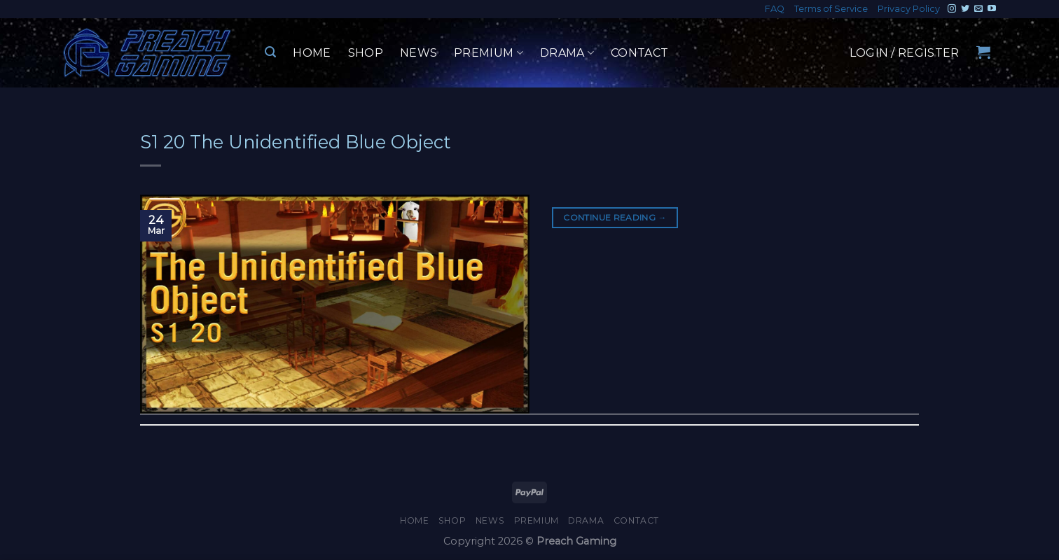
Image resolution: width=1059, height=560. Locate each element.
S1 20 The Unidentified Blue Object (295, 142)
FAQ (774, 9)
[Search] (270, 52)
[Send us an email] (978, 9)
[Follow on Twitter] (965, 9)
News (418, 52)
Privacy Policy (909, 9)
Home (312, 52)
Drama (567, 53)
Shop (365, 52)
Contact (639, 52)
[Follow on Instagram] (952, 9)
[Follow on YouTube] (992, 9)
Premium (488, 53)
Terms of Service (831, 9)
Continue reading (615, 217)
